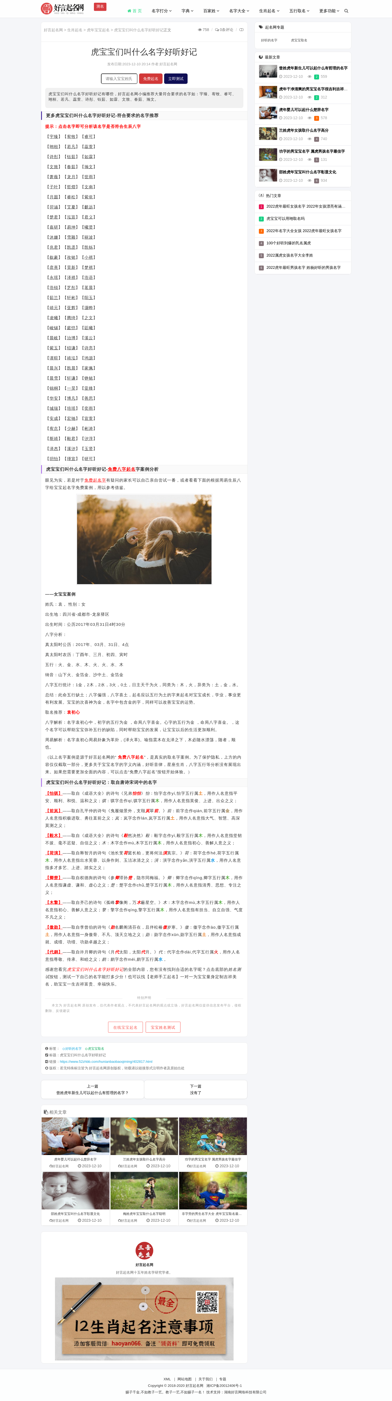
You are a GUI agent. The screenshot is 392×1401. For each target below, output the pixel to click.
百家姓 (211, 10)
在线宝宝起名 (125, 1027)
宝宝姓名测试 (163, 1027)
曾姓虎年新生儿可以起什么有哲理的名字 (313, 68)
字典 (188, 10)
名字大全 (239, 10)
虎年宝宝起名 (98, 30)
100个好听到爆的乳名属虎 (289, 243)
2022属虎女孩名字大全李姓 (290, 255)
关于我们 (205, 1379)
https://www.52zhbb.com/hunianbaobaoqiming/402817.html (106, 1062)
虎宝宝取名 (96, 1049)
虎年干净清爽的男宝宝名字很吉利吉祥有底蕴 (317, 89)
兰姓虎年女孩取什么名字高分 (304, 130)
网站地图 (184, 1379)
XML (167, 1379)
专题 (222, 1379)
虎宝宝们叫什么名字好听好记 (139, 30)
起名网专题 (274, 27)
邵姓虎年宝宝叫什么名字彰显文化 (307, 172)
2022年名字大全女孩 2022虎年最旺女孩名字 (304, 231)
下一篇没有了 (195, 1089)
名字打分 (162, 10)
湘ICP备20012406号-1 (224, 1386)
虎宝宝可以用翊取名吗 (286, 218)
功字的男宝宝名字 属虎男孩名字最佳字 (312, 151)
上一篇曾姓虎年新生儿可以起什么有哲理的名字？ (92, 1089)
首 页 (134, 10)
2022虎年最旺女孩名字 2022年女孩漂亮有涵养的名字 (312, 206)
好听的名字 (73, 1049)
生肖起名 (269, 10)
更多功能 (329, 10)
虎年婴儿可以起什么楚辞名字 (304, 109)
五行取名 (299, 10)
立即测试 (175, 78)
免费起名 (150, 78)
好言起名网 (53, 30)
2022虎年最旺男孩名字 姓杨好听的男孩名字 (304, 267)
